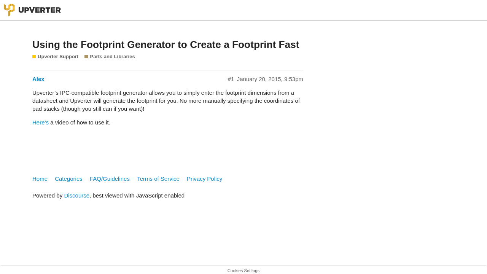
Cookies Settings (243, 270)
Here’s (40, 122)
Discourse (76, 195)
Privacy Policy (204, 178)
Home (40, 178)
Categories (69, 178)
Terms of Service (158, 178)
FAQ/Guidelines (110, 178)
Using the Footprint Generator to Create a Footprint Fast (165, 44)
